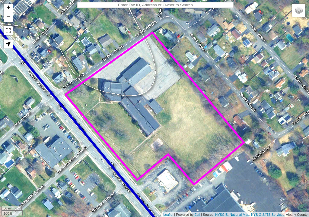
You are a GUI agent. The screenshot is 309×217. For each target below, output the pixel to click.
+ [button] (8, 8)
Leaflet (168, 214)
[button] (8, 44)
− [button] (8, 17)
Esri (197, 214)
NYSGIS (221, 214)
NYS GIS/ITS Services (267, 214)
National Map (239, 214)
